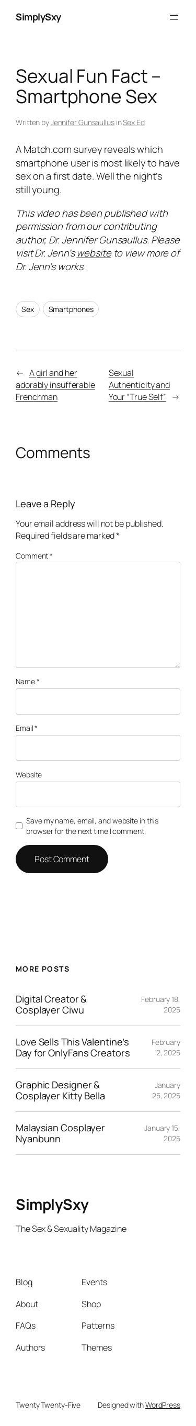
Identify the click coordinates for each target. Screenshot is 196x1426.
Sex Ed (133, 122)
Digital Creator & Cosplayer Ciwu (51, 1004)
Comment (34, 556)
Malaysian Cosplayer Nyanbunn (60, 1133)
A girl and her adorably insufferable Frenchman (55, 384)
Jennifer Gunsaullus (82, 122)
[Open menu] (174, 17)
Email (27, 728)
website (93, 253)
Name (27, 681)
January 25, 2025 (166, 1090)
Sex (27, 309)
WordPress (162, 1405)
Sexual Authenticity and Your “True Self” (139, 384)
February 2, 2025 (166, 1047)
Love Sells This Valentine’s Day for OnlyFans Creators (73, 1047)
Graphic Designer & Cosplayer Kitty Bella (60, 1090)
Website (29, 774)
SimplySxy (38, 16)
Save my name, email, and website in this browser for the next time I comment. (92, 826)
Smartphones (71, 309)
